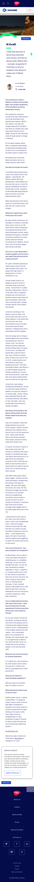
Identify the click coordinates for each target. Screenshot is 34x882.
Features (26, 38)
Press (17, 822)
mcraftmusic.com (11, 731)
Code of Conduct (17, 830)
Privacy (17, 869)
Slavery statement (17, 872)
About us (17, 799)
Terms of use (17, 863)
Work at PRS (17, 815)
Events (17, 807)
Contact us (17, 837)
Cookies (17, 866)
